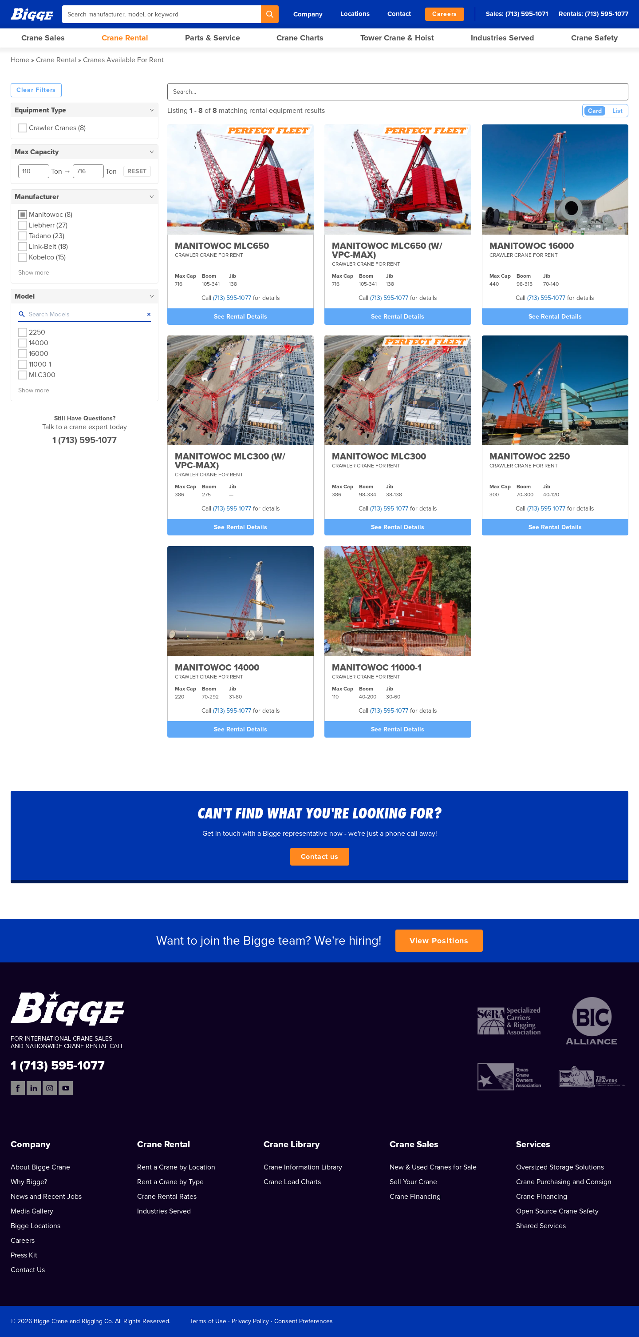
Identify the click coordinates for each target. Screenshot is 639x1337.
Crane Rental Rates (167, 1196)
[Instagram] (50, 1088)
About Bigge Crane (40, 1167)
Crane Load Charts (292, 1181)
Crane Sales (43, 38)
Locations (355, 14)
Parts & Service (212, 38)
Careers (444, 14)
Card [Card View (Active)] (595, 111)
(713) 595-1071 (526, 14)
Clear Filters (36, 90)
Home (20, 60)
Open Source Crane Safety (557, 1211)
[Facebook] (18, 1088)
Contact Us (28, 1269)
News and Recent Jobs (46, 1196)
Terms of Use (208, 1321)
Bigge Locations (35, 1225)
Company (308, 14)
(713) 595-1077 (606, 14)
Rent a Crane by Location (176, 1167)
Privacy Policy (250, 1321)
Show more (33, 272)
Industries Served (502, 38)
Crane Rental (125, 38)
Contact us (320, 856)
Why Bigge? (29, 1181)
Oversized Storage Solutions (560, 1167)
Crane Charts (299, 38)
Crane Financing (415, 1196)
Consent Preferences (303, 1321)
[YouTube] (66, 1088)
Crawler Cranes (57, 128)
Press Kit (24, 1255)
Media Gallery (32, 1211)
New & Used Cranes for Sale (433, 1167)
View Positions (439, 941)
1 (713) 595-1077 (84, 440)
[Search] (270, 14)
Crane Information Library (303, 1167)
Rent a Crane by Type (170, 1181)
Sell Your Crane (413, 1181)
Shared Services (541, 1225)
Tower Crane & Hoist (397, 38)
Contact (399, 14)
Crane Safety (594, 38)
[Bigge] (32, 14)
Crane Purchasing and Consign (563, 1181)
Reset (137, 171)
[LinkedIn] (34, 1088)
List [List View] (617, 111)
